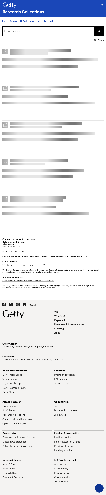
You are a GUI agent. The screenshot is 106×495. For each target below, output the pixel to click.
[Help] (39, 21)
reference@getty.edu (16, 251)
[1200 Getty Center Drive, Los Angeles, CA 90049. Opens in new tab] (28, 346)
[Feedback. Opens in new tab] (48, 21)
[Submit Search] (99, 31)
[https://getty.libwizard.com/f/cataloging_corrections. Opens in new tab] (23, 265)
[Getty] (9, 5)
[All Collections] (27, 21)
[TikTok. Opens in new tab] (24, 305)
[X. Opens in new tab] (11, 305)
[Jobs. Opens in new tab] (56, 406)
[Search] (13, 21)
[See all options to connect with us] (32, 305)
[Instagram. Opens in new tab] (18, 305)
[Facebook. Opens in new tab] (4, 305)
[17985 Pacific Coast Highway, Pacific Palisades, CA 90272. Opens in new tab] (33, 359)
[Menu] (99, 488)
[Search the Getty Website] (102, 5)
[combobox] (48, 31)
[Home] (4, 21)
